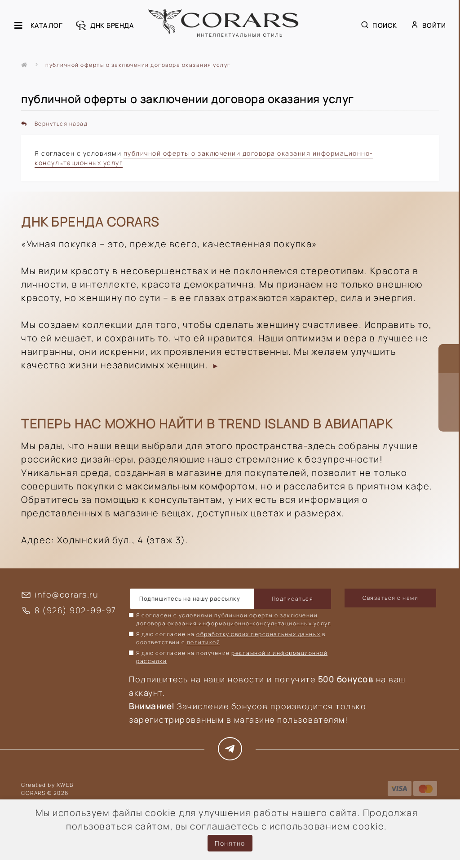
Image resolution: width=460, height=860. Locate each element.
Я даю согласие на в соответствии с (231, 638)
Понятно (230, 843)
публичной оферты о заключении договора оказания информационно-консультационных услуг (233, 619)
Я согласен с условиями (233, 619)
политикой (204, 642)
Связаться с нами (390, 598)
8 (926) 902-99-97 (75, 610)
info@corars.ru (66, 594)
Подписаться (293, 598)
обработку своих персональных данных (258, 634)
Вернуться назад (54, 123)
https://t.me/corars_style (230, 748)
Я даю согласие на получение (231, 657)
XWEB (65, 785)
